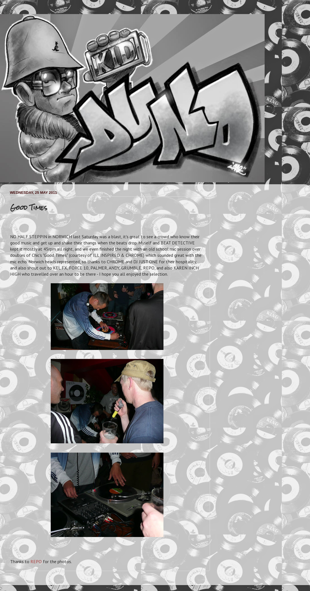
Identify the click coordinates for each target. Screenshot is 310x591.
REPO (36, 561)
